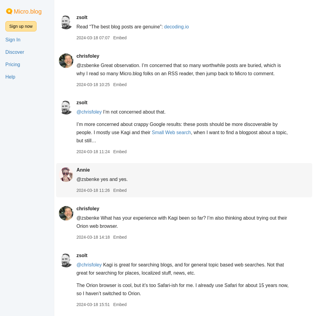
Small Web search (171, 132)
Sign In (13, 39)
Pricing (12, 64)
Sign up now (21, 26)
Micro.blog (28, 11)
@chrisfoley (89, 111)
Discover (14, 52)
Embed (119, 37)
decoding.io (176, 26)
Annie (83, 170)
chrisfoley (87, 56)
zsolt (81, 17)
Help (10, 76)
